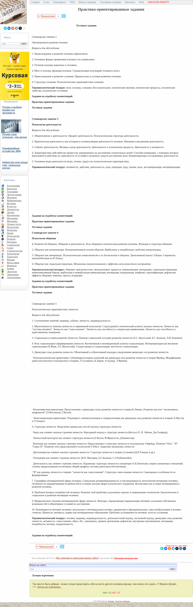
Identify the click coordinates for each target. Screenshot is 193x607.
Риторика (12, 242)
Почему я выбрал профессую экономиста (12, 110)
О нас (46, 2)
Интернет (12, 197)
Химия (10, 268)
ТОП (72, 2)
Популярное (59, 2)
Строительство (15, 250)
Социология (13, 244)
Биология (12, 188)
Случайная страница (110, 2)
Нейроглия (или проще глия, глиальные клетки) (15, 165)
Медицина (12, 218)
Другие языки (14, 194)
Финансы (12, 265)
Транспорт (12, 256)
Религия (11, 239)
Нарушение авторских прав (126, 558)
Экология (12, 271)
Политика (12, 230)
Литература (13, 209)
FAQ (141, 2)
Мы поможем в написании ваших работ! (77, 558)
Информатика (14, 200)
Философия (13, 262)
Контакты (130, 2)
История (11, 203)
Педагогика (13, 227)
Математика (13, 215)
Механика (12, 221)
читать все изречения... (49, 586)
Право (10, 233)
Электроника (14, 277)
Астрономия (13, 185)
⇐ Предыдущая (46, 16)
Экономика (13, 274)
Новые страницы (87, 2)
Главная (35, 2)
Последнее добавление (122, 601)
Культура (11, 206)
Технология (13, 253)
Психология (13, 236)
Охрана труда (14, 224)
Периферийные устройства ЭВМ (11, 150)
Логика (10, 212)
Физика (11, 259)
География (12, 191)
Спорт (10, 247)
